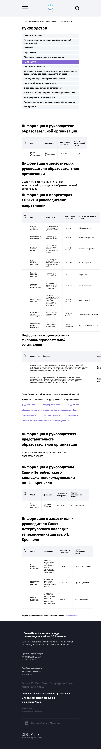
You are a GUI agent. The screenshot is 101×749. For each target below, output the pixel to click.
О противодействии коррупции (39, 698)
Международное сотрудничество (39, 97)
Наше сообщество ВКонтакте (45, 723)
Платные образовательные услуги (40, 83)
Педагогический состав (34, 66)
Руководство (30, 62)
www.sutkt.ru (72, 615)
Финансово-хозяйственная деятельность (43, 88)
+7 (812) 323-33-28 (31, 671)
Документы (29, 48)
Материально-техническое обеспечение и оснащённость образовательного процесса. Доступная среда (50, 72)
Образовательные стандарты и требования (44, 57)
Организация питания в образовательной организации (49, 102)
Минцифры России (32, 702)
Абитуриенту (30, 106)
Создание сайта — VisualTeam (32, 711)
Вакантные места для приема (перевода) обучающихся (49, 92)
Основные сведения (33, 35)
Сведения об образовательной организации (43, 21)
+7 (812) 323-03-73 (31, 657)
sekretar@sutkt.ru (29, 660)
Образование (30, 52)
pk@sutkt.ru (27, 674)
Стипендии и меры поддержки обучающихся (44, 78)
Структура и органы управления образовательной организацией (47, 41)
